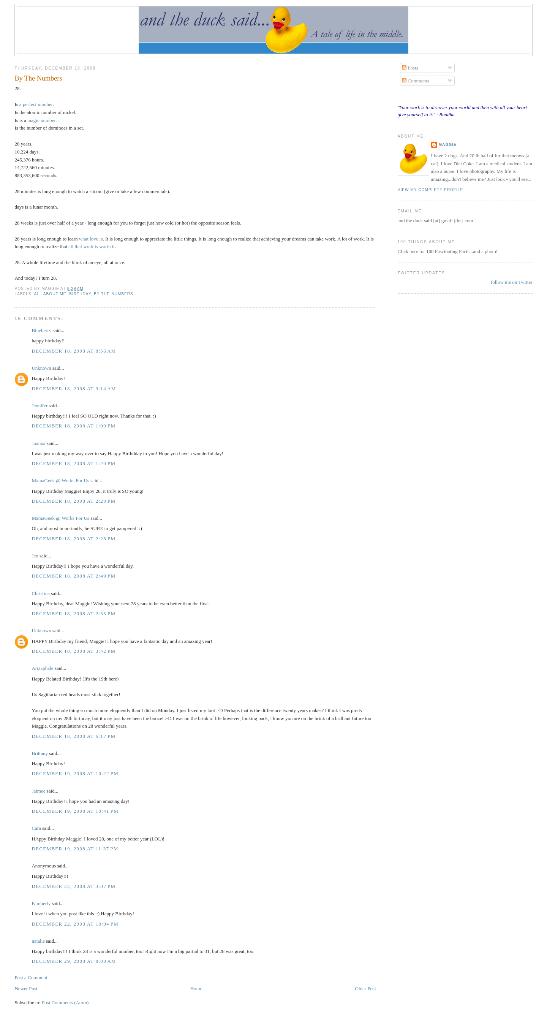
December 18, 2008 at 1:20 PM (73, 463)
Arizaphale (42, 668)
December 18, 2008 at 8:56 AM (74, 351)
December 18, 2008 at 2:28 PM (73, 501)
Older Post (365, 988)
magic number (41, 120)
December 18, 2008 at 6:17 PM (73, 736)
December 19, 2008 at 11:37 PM (75, 848)
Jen (35, 556)
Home (196, 988)
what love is (91, 239)
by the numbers (113, 294)
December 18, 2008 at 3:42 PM (73, 651)
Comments (415, 81)
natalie (38, 941)
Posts (410, 68)
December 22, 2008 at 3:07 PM (73, 886)
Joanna (38, 443)
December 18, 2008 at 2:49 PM (73, 576)
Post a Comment (30, 977)
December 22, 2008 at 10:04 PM (75, 924)
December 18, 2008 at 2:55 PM (73, 613)
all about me (50, 294)
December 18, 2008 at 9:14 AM (74, 388)
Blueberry (41, 330)
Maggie (448, 144)
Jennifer (40, 405)
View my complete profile (430, 190)
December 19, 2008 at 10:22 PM (75, 773)
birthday (80, 294)
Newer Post (25, 988)
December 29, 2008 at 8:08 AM (74, 961)
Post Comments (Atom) (65, 1002)
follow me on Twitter (512, 282)
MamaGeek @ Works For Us (60, 480)
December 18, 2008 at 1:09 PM (73, 426)
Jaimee (38, 791)
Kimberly (41, 903)
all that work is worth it (91, 246)
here (414, 251)
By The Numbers (38, 78)
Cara (36, 828)
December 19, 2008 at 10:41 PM (75, 811)
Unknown (41, 368)
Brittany (40, 753)
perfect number (37, 104)
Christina (41, 593)
